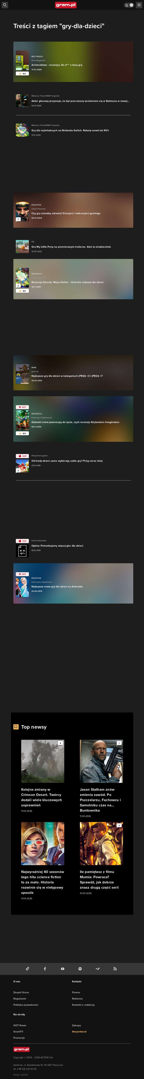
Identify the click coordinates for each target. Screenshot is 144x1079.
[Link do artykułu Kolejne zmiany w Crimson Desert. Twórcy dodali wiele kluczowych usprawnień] (42, 776)
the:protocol (79, 1031)
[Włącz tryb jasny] (129, 5)
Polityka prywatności (25, 1005)
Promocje (19, 1038)
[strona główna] (66, 5)
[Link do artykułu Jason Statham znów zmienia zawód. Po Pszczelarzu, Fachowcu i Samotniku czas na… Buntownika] (101, 779)
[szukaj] (5, 5)
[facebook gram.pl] (45, 969)
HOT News (19, 1025)
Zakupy (76, 1025)
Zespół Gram (21, 992)
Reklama (77, 998)
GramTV (18, 1031)
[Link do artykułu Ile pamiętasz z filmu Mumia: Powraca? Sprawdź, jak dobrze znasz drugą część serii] (101, 858)
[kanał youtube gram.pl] (63, 969)
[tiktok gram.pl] (28, 969)
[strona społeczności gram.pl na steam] (98, 969)
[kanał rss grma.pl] (115, 969)
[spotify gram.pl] (80, 969)
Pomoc (76, 992)
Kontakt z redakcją (83, 1005)
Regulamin (19, 998)
